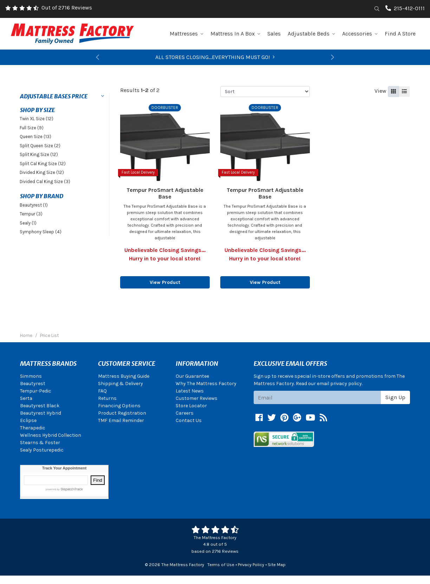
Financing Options (119, 406)
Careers (185, 413)
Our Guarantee (192, 376)
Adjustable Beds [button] (311, 33)
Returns (107, 398)
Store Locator (191, 406)
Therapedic (32, 428)
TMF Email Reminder (121, 420)
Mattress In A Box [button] (235, 33)
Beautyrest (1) (34, 205)
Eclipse (28, 420)
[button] (97, 57)
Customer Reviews (196, 398)
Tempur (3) (31, 213)
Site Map (277, 564)
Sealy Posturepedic (42, 450)
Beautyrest (32, 384)
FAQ (102, 391)
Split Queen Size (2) (40, 145)
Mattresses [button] (186, 33)
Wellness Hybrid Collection (50, 435)
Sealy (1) (28, 223)
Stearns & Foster (40, 443)
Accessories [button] (360, 33)
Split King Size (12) (39, 154)
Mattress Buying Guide (123, 376)
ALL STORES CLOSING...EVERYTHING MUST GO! (215, 57)
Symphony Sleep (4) (40, 231)
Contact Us (189, 420)
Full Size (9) (32, 127)
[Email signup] (317, 397)
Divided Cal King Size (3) (45, 181)
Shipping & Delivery (120, 384)
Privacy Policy (251, 564)
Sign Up (395, 397)
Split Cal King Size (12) (43, 163)
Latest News (190, 391)
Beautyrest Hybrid (40, 413)
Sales (274, 33)
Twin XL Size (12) (36, 118)
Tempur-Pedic (35, 391)
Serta (26, 398)
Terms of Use (220, 564)
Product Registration (122, 413)
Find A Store (400, 33)
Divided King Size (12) (42, 172)
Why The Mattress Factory (206, 384)
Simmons (31, 376)
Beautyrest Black (39, 406)
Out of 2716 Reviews (66, 7)
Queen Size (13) (35, 136)
